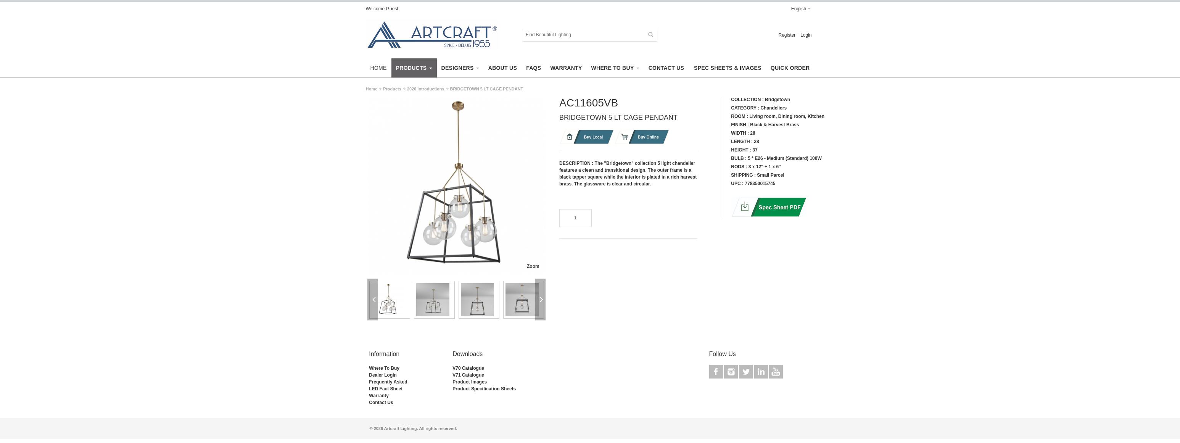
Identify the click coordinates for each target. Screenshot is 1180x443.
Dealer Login (383, 375)
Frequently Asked (388, 382)
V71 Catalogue (468, 375)
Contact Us (381, 402)
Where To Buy (384, 368)
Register (786, 35)
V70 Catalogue (468, 368)
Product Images (469, 382)
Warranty (379, 395)
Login (805, 35)
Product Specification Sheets (484, 388)
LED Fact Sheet (385, 388)
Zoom (533, 266)
